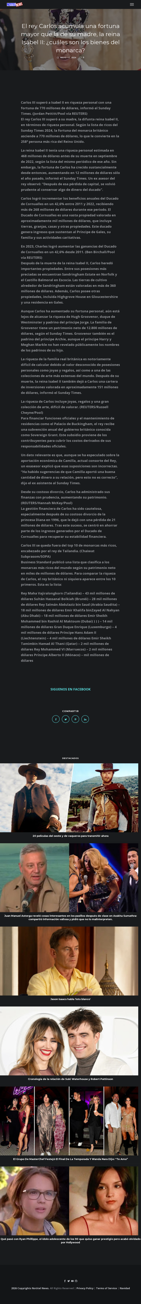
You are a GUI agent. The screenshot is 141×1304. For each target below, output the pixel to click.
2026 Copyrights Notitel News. (30, 1288)
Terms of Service (106, 1288)
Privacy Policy (84, 1288)
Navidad (125, 1288)
